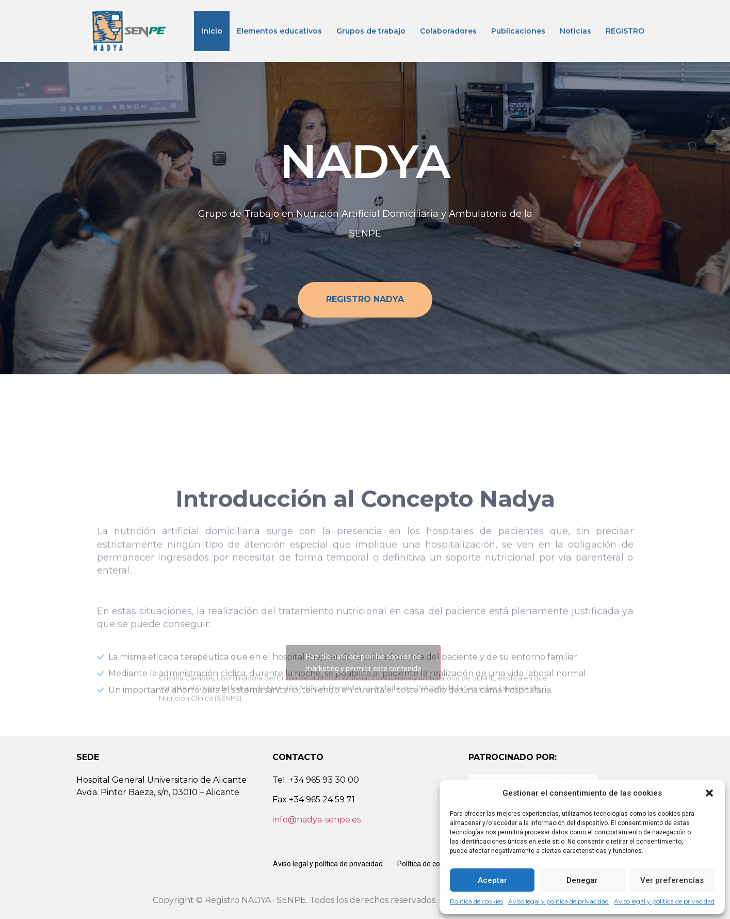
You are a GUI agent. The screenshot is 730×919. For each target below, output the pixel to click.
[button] (709, 793)
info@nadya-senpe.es (316, 820)
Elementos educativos (279, 31)
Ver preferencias (672, 880)
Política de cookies (476, 901)
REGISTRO (625, 31)
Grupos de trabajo (370, 31)
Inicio (211, 31)
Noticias (575, 31)
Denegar (582, 880)
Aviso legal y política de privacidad (558, 901)
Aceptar (492, 880)
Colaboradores (448, 31)
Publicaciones (518, 31)
